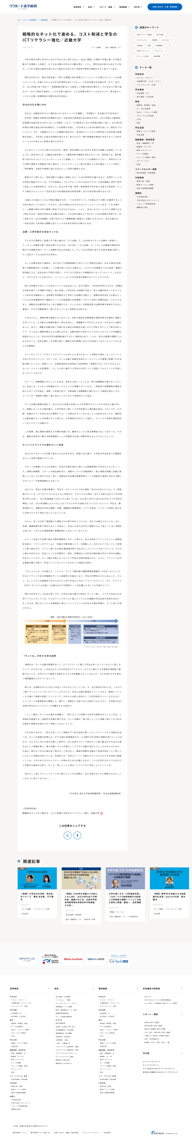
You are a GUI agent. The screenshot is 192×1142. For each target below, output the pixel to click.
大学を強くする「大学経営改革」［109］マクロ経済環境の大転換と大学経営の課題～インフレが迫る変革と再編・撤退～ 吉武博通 (125, 897)
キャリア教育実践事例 (64, 1014)
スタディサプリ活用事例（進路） (68, 1043)
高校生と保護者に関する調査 (154, 1027)
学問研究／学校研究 (63, 1033)
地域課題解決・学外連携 (64, 1027)
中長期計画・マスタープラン (149, 80)
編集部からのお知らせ (64, 1059)
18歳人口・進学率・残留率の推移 (156, 1033)
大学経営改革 (142, 195)
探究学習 (59, 1018)
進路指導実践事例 (62, 1011)
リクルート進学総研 (29, 19)
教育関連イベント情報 (64, 1005)
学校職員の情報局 (151, 987)
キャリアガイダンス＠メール (66, 1049)
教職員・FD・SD (144, 145)
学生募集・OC (143, 92)
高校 (91, 6)
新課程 (155, 39)
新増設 (140, 44)
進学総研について (20, 1131)
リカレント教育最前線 (146, 202)
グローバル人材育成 (145, 114)
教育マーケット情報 (145, 183)
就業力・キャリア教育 (146, 130)
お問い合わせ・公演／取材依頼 (165, 6)
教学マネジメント (144, 50)
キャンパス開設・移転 (146, 156)
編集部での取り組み (63, 1056)
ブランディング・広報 (146, 83)
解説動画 (123, 6)
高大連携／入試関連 (63, 995)
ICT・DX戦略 (96, 46)
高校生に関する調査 (151, 1021)
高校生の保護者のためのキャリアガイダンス (160, 1069)
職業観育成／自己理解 (64, 1030)
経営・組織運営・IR (145, 142)
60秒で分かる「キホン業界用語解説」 (158, 999)
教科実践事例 (60, 1021)
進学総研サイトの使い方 (40, 1131)
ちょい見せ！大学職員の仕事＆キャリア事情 (160, 1002)
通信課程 (157, 55)
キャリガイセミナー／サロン (66, 1002)
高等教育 (78, 6)
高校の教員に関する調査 (153, 1024)
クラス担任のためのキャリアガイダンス (158, 1065)
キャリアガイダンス (150, 1062)
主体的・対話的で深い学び (65, 1024)
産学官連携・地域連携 (146, 171)
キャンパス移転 (143, 55)
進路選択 (160, 44)
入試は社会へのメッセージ (148, 199)
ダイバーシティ (143, 160)
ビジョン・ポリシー (145, 76)
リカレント (159, 50)
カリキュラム (142, 39)
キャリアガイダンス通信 (64, 1052)
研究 (138, 163)
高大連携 (160, 33)
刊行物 (137, 6)
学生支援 (140, 133)
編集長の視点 (142, 206)
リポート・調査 (106, 6)
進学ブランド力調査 (145, 33)
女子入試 (166, 39)
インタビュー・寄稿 (63, 999)
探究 (149, 44)
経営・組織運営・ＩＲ (113, 46)
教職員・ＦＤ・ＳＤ (117, 911)
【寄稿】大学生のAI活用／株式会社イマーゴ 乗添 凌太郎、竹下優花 (37, 895)
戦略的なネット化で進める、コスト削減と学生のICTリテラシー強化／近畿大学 (61, 811)
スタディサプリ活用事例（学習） (68, 1046)
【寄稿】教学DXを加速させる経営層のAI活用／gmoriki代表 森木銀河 (169, 895)
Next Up (147, 995)
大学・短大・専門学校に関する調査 (157, 1030)
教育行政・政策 (143, 180)
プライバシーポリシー (91, 1131)
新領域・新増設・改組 (146, 104)
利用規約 (107, 1131)
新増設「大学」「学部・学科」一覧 (156, 1040)
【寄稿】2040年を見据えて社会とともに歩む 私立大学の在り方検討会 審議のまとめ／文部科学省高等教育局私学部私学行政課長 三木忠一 (81, 898)
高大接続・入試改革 (145, 95)
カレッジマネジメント (151, 1059)
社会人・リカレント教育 (147, 111)
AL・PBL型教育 (143, 107)
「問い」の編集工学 (63, 1040)
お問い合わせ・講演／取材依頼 (66, 1131)
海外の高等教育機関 (145, 187)
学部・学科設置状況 (151, 1036)
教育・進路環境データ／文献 (66, 1008)
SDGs (139, 118)
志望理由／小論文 (62, 1037)
